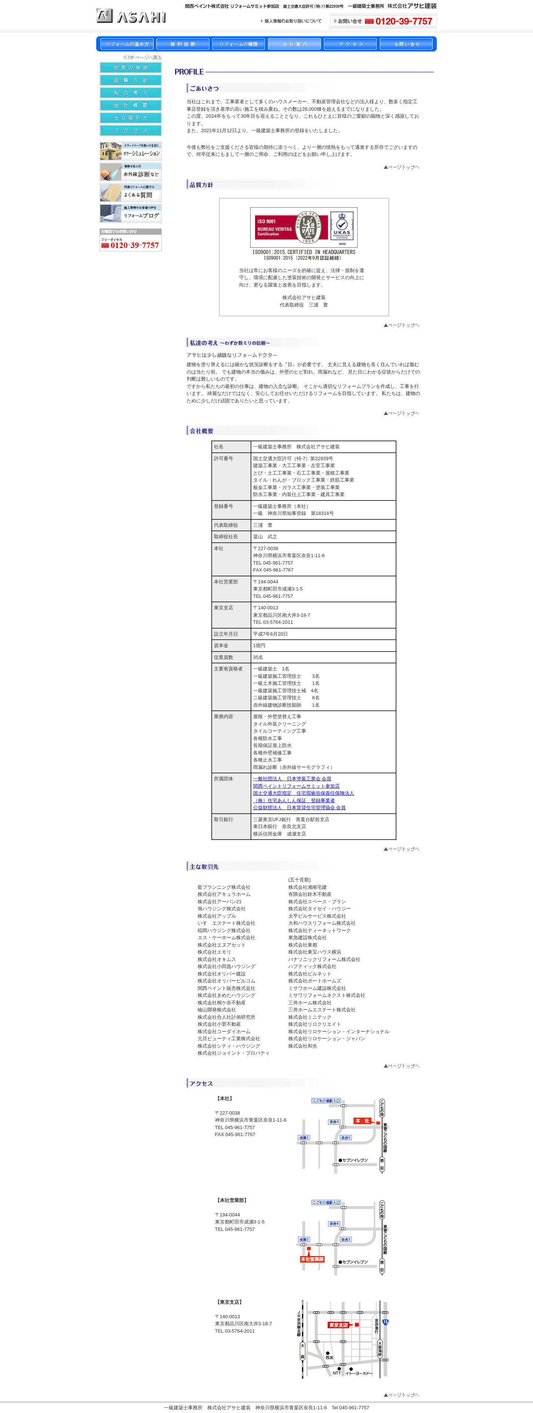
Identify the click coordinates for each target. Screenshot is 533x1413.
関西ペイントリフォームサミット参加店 (296, 786)
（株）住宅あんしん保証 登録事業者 (294, 800)
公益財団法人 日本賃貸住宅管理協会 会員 (299, 807)
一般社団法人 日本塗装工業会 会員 (292, 778)
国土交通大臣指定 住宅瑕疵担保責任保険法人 (303, 793)
